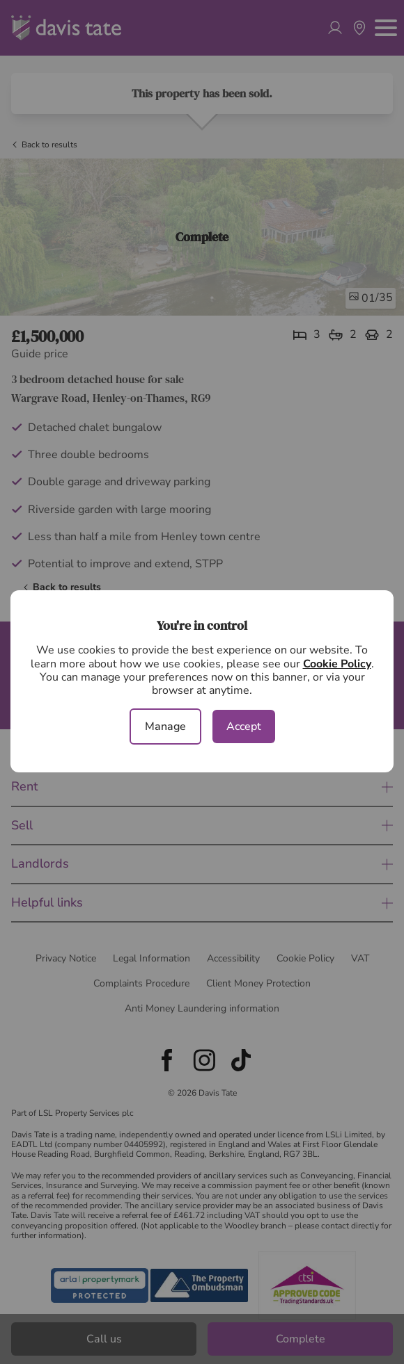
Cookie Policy (337, 664)
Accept (243, 726)
